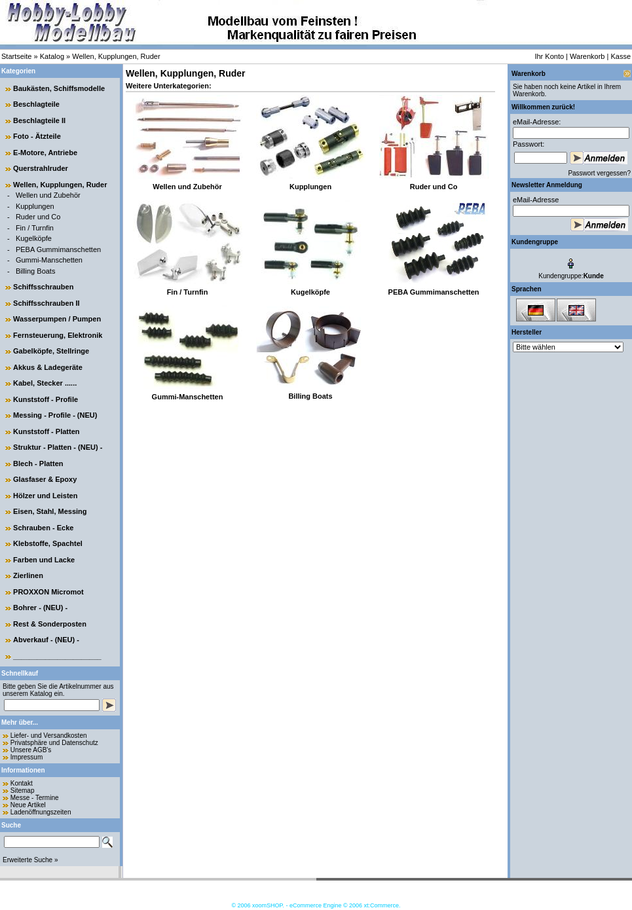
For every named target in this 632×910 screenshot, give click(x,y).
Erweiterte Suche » (30, 860)
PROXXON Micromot (48, 592)
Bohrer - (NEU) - (40, 607)
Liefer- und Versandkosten (48, 735)
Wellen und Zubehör (48, 195)
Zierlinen (28, 575)
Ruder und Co (38, 217)
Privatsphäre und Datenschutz (54, 742)
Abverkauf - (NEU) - (46, 640)
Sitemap (22, 790)
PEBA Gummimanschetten (58, 249)
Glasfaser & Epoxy (45, 479)
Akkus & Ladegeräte (48, 367)
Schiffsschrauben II (46, 303)
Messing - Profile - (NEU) (55, 415)
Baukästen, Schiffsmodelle (59, 88)
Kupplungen (35, 206)
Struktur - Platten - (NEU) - (57, 447)
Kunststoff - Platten (46, 431)
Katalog (52, 56)
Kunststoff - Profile (45, 399)
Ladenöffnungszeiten (40, 812)
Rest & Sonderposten (49, 624)
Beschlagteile (36, 104)
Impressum (26, 757)
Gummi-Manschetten (49, 260)
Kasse (620, 56)
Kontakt (21, 783)
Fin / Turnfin (35, 228)
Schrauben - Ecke (43, 528)
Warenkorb (587, 56)
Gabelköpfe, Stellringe (51, 351)
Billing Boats (36, 271)
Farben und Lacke (44, 560)
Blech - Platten (38, 463)
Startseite (16, 56)
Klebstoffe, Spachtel (48, 543)
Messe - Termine (34, 797)
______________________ (57, 656)
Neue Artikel (28, 805)
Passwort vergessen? (599, 173)
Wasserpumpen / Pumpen (57, 319)
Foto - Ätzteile (37, 136)
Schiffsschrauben (43, 287)
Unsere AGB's (31, 750)
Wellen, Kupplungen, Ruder (116, 56)
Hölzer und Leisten (45, 496)
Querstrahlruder (40, 168)
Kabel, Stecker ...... (45, 383)
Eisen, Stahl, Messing (49, 511)
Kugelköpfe (34, 238)
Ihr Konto (549, 56)
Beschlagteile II (39, 120)
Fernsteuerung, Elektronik (57, 335)
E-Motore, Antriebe (45, 152)
